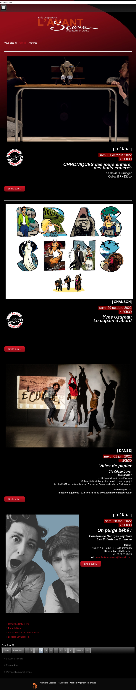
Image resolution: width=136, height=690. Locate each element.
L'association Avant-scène (19, 672)
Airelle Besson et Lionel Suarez (23, 632)
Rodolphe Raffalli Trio (19, 624)
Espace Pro (11, 665)
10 (71, 650)
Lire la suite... (14, 188)
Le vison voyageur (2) (19, 637)
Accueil (22, 43)
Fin (87, 650)
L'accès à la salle (14, 658)
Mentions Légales (48, 683)
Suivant (79, 650)
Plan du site (63, 683)
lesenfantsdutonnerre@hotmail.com (113, 557)
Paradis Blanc (15, 628)
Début (6, 650)
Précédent (17, 650)
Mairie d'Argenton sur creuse (83, 683)
